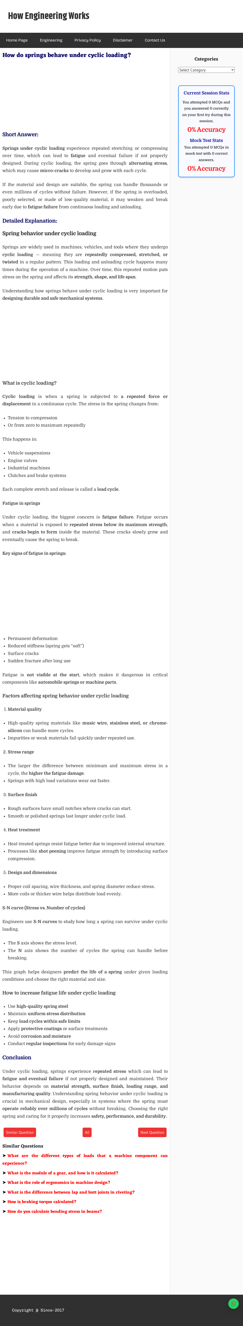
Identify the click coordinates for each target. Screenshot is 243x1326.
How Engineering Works (48, 16)
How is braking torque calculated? (39, 1202)
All (87, 1132)
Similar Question (20, 1132)
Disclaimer (123, 40)
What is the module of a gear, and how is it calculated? (60, 1173)
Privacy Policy (88, 40)
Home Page (17, 40)
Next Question (152, 1132)
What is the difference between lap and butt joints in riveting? (68, 1192)
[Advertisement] (85, 94)
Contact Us (155, 40)
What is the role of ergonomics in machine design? (56, 1182)
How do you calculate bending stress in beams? (52, 1211)
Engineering (51, 40)
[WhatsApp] (233, 1303)
